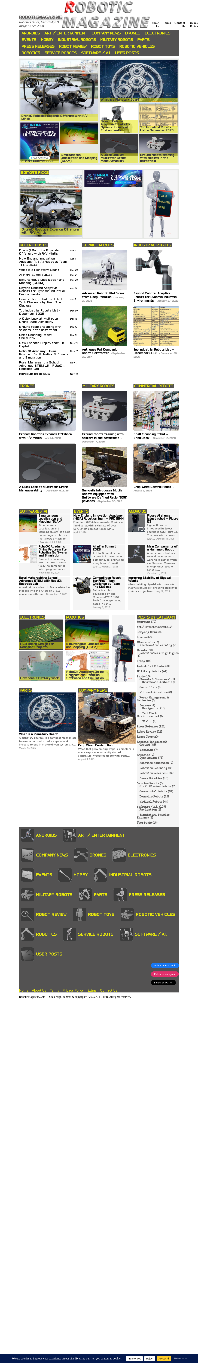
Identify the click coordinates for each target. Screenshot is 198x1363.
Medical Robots (150, 802)
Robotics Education (154, 763)
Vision (147, 721)
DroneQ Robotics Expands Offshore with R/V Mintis (39, 252)
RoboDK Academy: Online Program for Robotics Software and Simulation (43, 354)
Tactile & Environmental (148, 715)
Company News (106, 33)
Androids (31, 33)
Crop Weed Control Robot (152, 487)
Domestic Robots (151, 797)
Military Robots (116, 39)
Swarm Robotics (150, 778)
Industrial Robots (77, 39)
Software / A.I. (96, 53)
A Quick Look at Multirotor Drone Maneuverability (39, 320)
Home (23, 990)
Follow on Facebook (164, 965)
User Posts (127, 53)
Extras (91, 990)
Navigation (150, 708)
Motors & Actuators (153, 692)
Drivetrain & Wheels (157, 682)
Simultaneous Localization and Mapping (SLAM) (41, 281)
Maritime (146, 750)
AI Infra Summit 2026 (36, 274)
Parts (143, 39)
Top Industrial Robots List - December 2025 (39, 312)
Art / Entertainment (65, 33)
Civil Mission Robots (155, 786)
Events (29, 39)
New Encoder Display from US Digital (42, 345)
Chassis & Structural (155, 679)
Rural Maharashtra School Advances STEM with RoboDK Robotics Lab (41, 366)
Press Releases (38, 46)
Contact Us (108, 990)
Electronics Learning (155, 645)
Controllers (148, 687)
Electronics (157, 33)
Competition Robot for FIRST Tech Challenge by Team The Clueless (41, 302)
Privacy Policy (193, 24)
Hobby (47, 39)
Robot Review (73, 46)
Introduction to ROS (34, 373)
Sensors (145, 705)
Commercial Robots (153, 791)
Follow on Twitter (163, 982)
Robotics (31, 53)
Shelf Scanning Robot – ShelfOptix (37, 337)
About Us (39, 990)
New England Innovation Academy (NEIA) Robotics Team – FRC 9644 (98, 517)
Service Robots (61, 53)
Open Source (148, 758)
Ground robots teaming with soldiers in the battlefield (40, 328)
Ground (144, 745)
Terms (167, 23)
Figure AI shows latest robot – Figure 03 (162, 518)
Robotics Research (153, 773)
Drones (132, 33)
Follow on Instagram (164, 974)
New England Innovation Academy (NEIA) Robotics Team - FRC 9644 (43, 262)
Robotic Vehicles (137, 46)
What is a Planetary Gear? (39, 270)
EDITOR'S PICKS (35, 172)
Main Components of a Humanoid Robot (162, 548)
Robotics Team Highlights (158, 653)
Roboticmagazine (40, 17)
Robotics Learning (153, 768)
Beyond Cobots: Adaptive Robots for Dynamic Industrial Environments (42, 291)
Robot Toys (103, 46)
